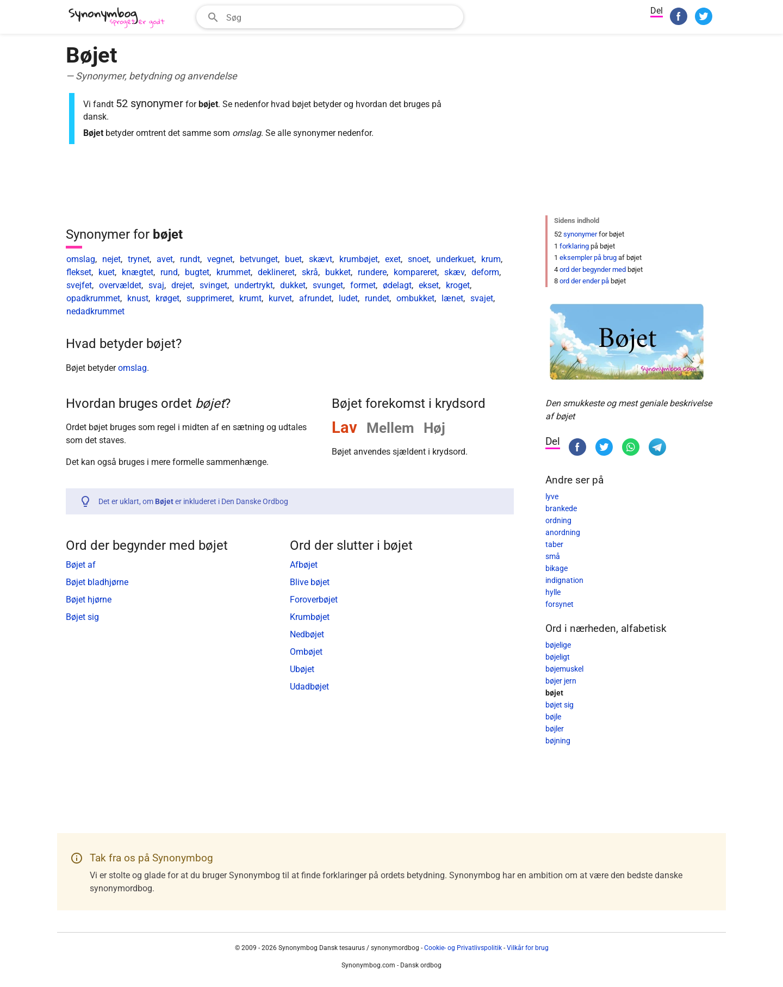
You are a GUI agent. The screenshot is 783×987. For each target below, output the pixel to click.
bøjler (554, 728)
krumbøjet (358, 259)
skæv (454, 272)
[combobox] (330, 17)
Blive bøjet (310, 582)
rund (169, 272)
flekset (78, 272)
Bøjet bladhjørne (97, 582)
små (552, 556)
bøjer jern (560, 680)
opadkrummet (93, 298)
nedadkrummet (95, 311)
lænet (452, 298)
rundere (372, 272)
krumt (250, 298)
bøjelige (558, 645)
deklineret (276, 272)
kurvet (280, 298)
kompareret (415, 272)
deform (485, 272)
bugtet (197, 272)
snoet (418, 259)
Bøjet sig (82, 617)
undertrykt (253, 285)
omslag (80, 259)
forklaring (574, 246)
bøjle (553, 716)
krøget (167, 298)
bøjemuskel (564, 669)
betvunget (259, 259)
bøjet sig (559, 704)
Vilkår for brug (528, 948)
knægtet (137, 272)
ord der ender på (584, 281)
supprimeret (209, 298)
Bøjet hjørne (88, 599)
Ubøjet (302, 669)
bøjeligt (557, 657)
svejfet (79, 285)
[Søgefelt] (341, 17)
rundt (190, 259)
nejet (111, 259)
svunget (328, 285)
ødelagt (397, 285)
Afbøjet (304, 565)
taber (554, 544)
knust (137, 298)
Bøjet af (81, 565)
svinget (213, 285)
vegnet (220, 259)
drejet (181, 285)
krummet (233, 272)
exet (393, 259)
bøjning (557, 740)
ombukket (415, 298)
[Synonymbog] (120, 18)
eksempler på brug (588, 257)
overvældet (120, 285)
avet (165, 259)
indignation (564, 580)
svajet (481, 298)
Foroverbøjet (314, 599)
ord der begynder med (593, 269)
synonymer (580, 234)
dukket (293, 285)
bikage (556, 568)
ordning (558, 520)
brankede (561, 508)
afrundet (315, 298)
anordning (562, 532)
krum (491, 259)
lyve (551, 496)
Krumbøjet (310, 617)
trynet (139, 259)
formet (363, 285)
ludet (348, 298)
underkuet (455, 259)
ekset (429, 285)
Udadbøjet (309, 686)
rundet (377, 298)
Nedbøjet (307, 634)
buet (293, 259)
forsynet (559, 604)
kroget (458, 285)
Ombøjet (306, 652)
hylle (553, 592)
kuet (106, 272)
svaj (156, 285)
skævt (320, 259)
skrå (310, 272)
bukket (338, 272)
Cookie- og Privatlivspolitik (463, 948)
